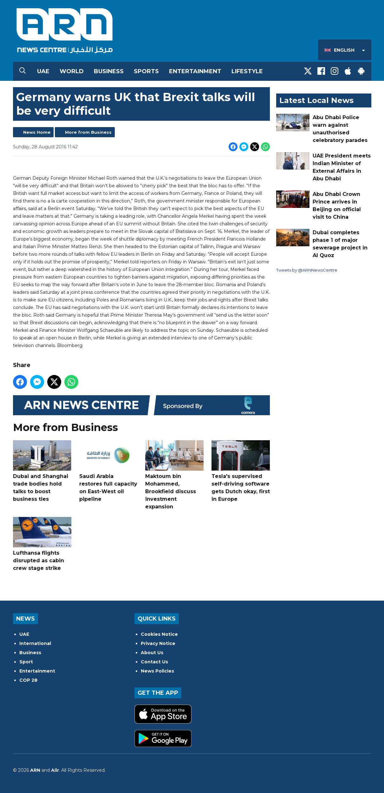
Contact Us (154, 662)
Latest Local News (316, 100)
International (35, 643)
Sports (146, 71)
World (72, 71)
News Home (36, 132)
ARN (35, 770)
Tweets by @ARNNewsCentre (306, 270)
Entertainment (195, 71)
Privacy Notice (158, 643)
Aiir (55, 770)
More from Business (88, 132)
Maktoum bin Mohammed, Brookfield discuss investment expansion (174, 475)
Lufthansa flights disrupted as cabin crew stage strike (42, 544)
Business (109, 71)
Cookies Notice (159, 634)
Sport (26, 662)
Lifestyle (247, 71)
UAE (43, 71)
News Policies (157, 671)
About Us (152, 652)
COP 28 (28, 680)
